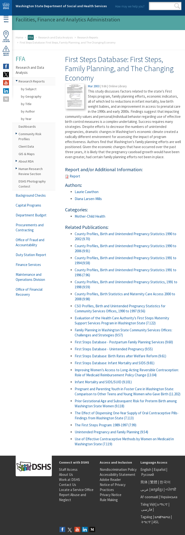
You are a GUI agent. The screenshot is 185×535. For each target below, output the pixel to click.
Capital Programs (28, 205)
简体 (144, 482)
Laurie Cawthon (87, 191)
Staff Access (68, 469)
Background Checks (31, 195)
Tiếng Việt (147, 504)
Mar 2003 (93, 86)
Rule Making (109, 499)
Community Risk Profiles (30, 136)
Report (75, 176)
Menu (6, 19)
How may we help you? (129, 6)
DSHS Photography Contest (32, 184)
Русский (147, 474)
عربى (144, 489)
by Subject (28, 89)
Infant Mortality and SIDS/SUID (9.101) (103, 382)
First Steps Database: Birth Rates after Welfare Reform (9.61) (120, 356)
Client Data (26, 146)
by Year (26, 119)
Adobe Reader (110, 479)
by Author (28, 111)
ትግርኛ (146, 522)
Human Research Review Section (31, 171)
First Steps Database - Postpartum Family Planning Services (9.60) (124, 342)
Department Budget (31, 215)
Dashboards (27, 126)
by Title (26, 104)
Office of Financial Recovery (29, 292)
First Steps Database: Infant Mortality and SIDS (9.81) (114, 363)
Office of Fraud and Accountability (30, 242)
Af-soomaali (149, 497)
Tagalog (146, 517)
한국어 (165, 482)
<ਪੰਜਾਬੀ (170, 489)
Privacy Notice (110, 494)
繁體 (154, 482)
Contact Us (67, 484)
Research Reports (87, 37)
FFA (30, 37)
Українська (168, 497)
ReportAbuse (6, 50)
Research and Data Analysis (55, 37)
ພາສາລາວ (162, 517)
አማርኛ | (163, 504)
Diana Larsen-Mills (88, 198)
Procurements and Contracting (30, 227)
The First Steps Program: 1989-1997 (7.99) (105, 425)
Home (19, 37)
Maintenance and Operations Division (30, 277)
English (146, 469)
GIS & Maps (27, 154)
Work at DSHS (69, 479)
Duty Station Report (31, 254)
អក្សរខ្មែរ (157, 489)
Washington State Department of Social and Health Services (61, 6)
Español (159, 469)
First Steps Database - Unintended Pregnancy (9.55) (114, 349)
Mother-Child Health (90, 216)
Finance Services (28, 264)
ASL (156, 522)
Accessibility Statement (117, 474)
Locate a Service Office (76, 489)
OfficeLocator (6, 36)
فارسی (146, 509)
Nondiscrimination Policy (118, 469)
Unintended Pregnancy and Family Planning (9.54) (111, 432)
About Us (66, 474)
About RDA (26, 161)
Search (177, 6)
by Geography (31, 96)
